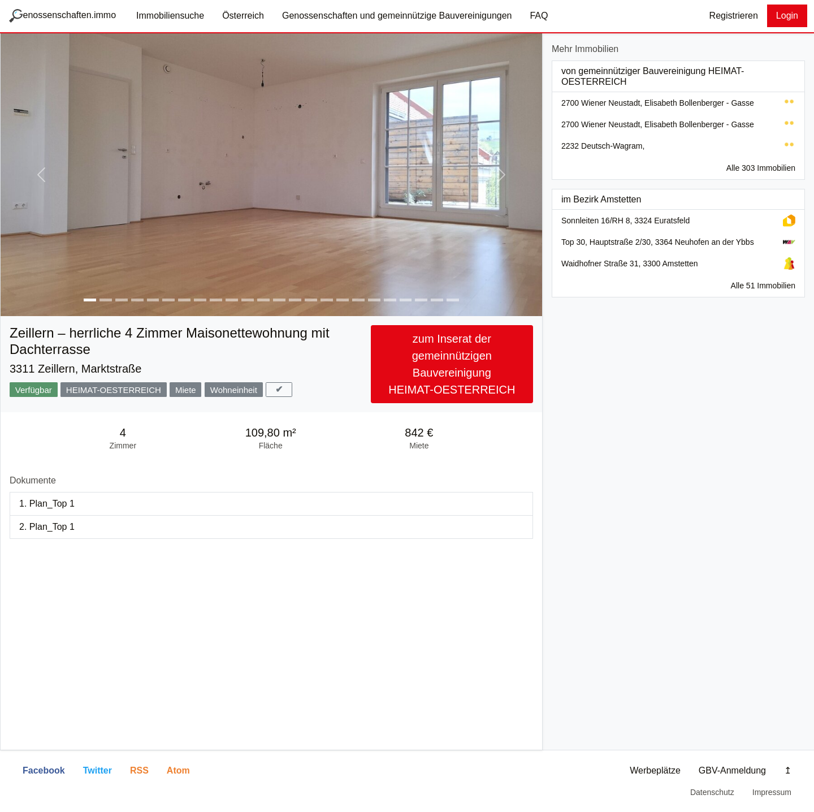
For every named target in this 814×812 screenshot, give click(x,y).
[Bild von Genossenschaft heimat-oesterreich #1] (90, 300)
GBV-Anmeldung (732, 770)
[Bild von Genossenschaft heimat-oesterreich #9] (216, 300)
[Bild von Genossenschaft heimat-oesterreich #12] (263, 300)
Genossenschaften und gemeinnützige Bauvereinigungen (397, 15)
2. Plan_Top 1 (47, 527)
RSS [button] (139, 770)
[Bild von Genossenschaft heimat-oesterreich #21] (406, 300)
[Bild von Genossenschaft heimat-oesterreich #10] (232, 300)
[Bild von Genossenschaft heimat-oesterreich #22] (421, 300)
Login (787, 15)
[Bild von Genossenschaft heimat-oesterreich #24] (453, 300)
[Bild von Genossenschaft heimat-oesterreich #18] (358, 300)
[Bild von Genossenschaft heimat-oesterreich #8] (200, 300)
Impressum (771, 792)
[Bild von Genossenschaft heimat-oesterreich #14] (295, 300)
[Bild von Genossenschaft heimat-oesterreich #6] (168, 300)
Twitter (97, 770)
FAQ (539, 15)
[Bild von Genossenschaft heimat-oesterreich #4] (137, 300)
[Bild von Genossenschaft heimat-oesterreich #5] (153, 300)
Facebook (44, 770)
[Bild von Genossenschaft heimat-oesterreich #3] (121, 300)
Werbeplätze (655, 770)
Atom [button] (178, 770)
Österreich (243, 15)
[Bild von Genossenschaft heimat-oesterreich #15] (311, 300)
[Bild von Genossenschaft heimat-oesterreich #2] (105, 300)
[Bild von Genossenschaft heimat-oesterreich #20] (390, 300)
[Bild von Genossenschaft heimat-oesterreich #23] (437, 300)
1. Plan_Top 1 (47, 503)
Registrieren (733, 15)
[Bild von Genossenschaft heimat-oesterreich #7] (184, 300)
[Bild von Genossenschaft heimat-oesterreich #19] (374, 300)
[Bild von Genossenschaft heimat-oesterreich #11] (247, 300)
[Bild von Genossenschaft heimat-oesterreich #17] (342, 300)
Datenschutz (712, 792)
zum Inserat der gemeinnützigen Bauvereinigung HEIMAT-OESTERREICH (451, 364)
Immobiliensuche (170, 15)
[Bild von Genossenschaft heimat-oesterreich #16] (327, 300)
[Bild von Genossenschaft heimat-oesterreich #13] (279, 300)
